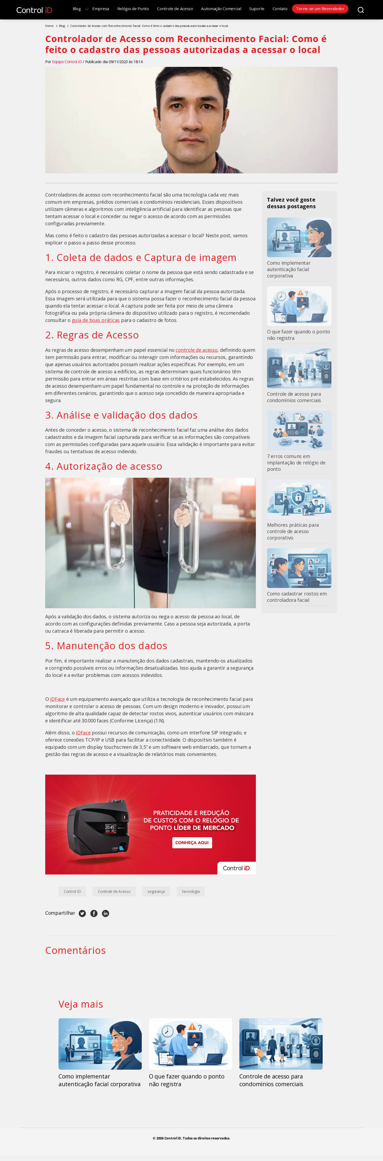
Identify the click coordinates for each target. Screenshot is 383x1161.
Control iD (72, 891)
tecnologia (190, 891)
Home (49, 26)
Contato (280, 8)
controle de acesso (196, 350)
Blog (77, 8)
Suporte (256, 8)
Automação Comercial (221, 8)
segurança (156, 891)
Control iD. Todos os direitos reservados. (197, 1138)
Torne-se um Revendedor (320, 8)
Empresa (100, 8)
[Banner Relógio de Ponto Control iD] (150, 824)
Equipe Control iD (67, 61)
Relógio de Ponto (133, 8)
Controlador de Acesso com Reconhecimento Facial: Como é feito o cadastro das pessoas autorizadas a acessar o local (149, 26)
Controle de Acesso (175, 8)
